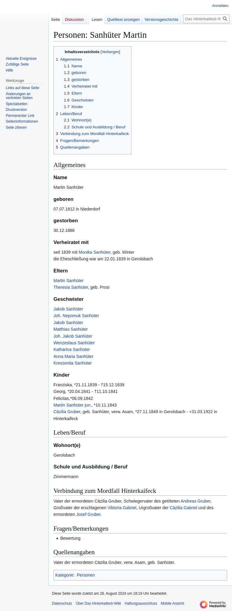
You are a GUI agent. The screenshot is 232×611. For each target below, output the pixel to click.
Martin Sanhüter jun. (72, 405)
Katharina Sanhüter (71, 349)
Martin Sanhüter (68, 280)
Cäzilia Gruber (66, 411)
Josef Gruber (88, 514)
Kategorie (64, 575)
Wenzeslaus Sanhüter (74, 342)
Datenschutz (62, 603)
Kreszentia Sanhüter (72, 363)
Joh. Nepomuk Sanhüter (76, 315)
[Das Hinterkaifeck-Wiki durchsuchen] (206, 18)
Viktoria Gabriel (122, 507)
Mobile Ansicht (172, 603)
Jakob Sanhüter (68, 309)
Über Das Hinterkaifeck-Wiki (98, 603)
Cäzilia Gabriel (183, 507)
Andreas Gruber (196, 501)
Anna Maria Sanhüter (73, 356)
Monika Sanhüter (94, 252)
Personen (86, 575)
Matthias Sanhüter (70, 329)
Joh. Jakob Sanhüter (72, 336)
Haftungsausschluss (141, 603)
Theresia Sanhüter (70, 287)
